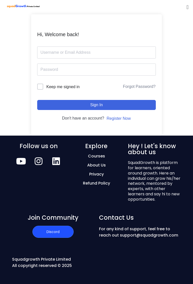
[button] (187, 7)
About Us (96, 165)
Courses (96, 156)
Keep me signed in (63, 87)
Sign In (96, 105)
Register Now (119, 118)
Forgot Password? (139, 86)
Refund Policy (96, 183)
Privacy (96, 174)
